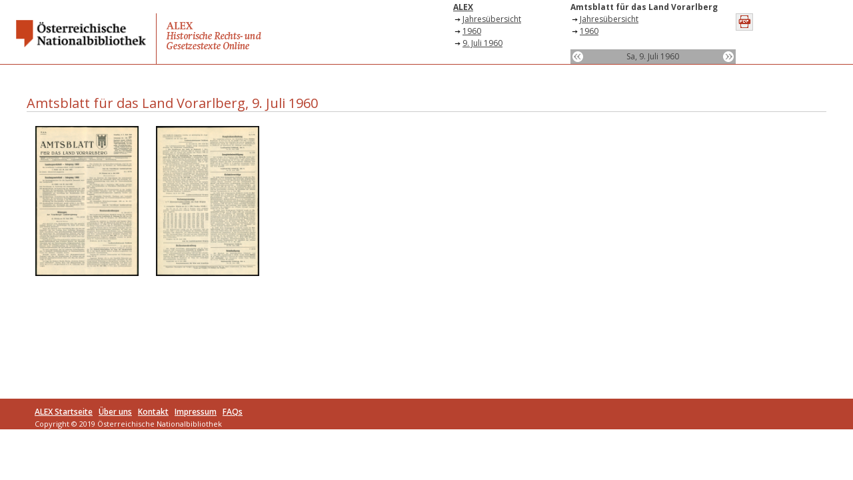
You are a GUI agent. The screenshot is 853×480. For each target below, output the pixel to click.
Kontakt (153, 411)
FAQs (233, 411)
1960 (471, 31)
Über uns (115, 411)
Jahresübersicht (491, 19)
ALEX (463, 7)
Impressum (196, 411)
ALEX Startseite (64, 411)
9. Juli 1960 (482, 43)
